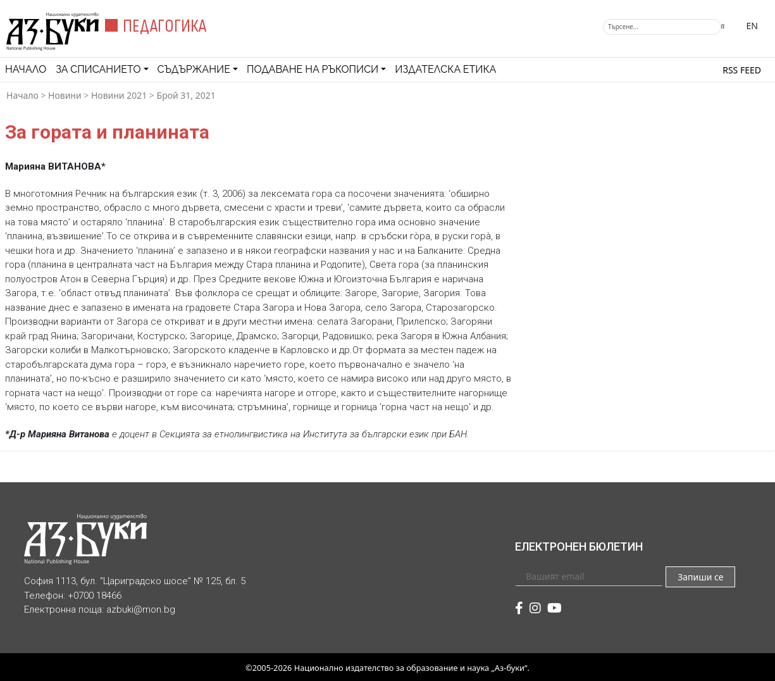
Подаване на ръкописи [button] (312, 69)
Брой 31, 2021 (186, 95)
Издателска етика (445, 69)
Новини (65, 95)
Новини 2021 (119, 95)
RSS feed (741, 70)
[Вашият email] (589, 576)
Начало (25, 69)
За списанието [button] (98, 69)
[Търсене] (662, 27)
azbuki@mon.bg (140, 609)
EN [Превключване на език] (752, 26)
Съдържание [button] (194, 69)
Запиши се (700, 577)
